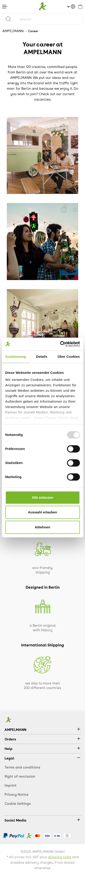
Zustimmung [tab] (15, 356)
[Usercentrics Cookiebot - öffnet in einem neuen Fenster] (60, 344)
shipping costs (59, 857)
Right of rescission (20, 776)
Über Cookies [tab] (69, 356)
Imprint (11, 785)
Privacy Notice (17, 794)
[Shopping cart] (80, 6)
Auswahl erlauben (42, 512)
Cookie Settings (18, 803)
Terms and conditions (22, 767)
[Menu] (4, 6)
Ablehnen (42, 527)
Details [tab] (41, 356)
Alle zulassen (42, 497)
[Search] (10, 18)
